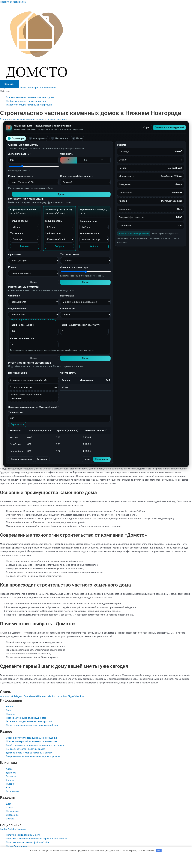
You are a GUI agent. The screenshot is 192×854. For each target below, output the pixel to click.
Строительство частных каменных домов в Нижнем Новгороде (33, 119)
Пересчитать (17, 425)
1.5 (85, 160)
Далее (104, 194)
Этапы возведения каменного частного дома (30, 97)
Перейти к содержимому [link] (13, 1)
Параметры (16, 138)
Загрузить (44, 460)
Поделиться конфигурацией (168, 127)
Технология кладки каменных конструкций (29, 104)
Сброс (143, 127)
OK (159, 850)
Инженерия (59, 138)
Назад (92, 282)
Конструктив (38, 138)
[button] (96, 91)
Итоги (77, 138)
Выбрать (25, 246)
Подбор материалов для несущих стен (26, 101)
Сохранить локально (22, 460)
